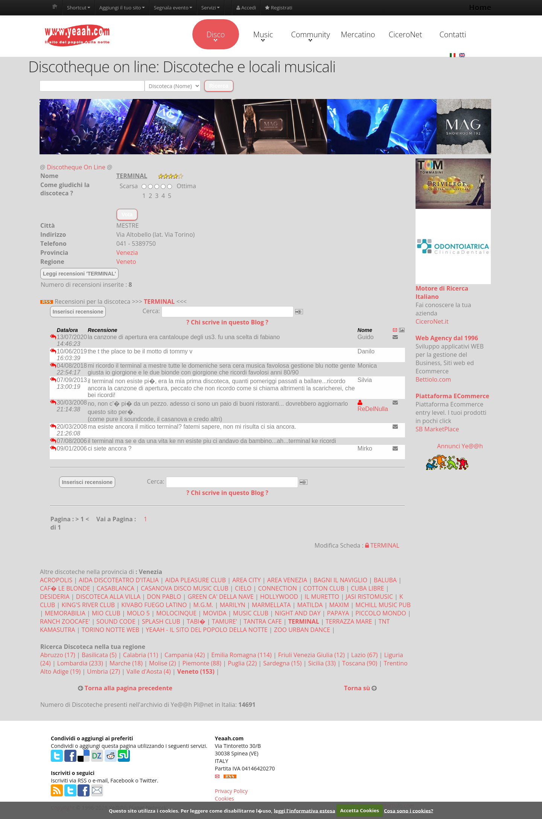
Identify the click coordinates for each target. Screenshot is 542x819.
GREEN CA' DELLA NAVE (221, 596)
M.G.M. (203, 605)
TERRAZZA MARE (349, 621)
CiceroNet (405, 34)
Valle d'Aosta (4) (149, 671)
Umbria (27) (104, 671)
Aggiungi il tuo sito (122, 7)
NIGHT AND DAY (298, 613)
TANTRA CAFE (263, 621)
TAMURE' (224, 621)
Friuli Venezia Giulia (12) (312, 655)
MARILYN (232, 605)
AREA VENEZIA (287, 580)
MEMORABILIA (65, 613)
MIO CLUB (106, 613)
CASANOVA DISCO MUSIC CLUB (184, 588)
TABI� (196, 621)
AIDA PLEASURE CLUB (195, 580)
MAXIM (339, 605)
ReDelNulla (373, 405)
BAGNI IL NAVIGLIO (340, 580)
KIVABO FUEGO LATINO (154, 605)
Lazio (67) (365, 655)
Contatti (452, 34)
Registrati (278, 7)
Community (310, 35)
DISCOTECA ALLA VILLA (108, 596)
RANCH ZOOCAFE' (65, 621)
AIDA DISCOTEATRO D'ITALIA (118, 580)
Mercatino (358, 34)
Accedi (246, 7)
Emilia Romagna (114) (242, 655)
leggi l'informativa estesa (304, 810)
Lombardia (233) (81, 663)
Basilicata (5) (100, 655)
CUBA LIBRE (367, 588)
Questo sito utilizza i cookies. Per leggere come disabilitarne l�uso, (191, 810)
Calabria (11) (141, 655)
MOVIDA (215, 613)
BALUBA (385, 580)
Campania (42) (185, 655)
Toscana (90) (360, 663)
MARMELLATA (271, 605)
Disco (215, 35)
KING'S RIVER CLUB (88, 605)
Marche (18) (127, 663)
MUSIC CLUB (250, 613)
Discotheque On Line (76, 167)
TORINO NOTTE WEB (110, 630)
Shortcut (78, 7)
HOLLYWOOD (279, 596)
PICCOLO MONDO (380, 613)
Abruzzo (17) (58, 655)
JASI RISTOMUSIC (369, 596)
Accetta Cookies (359, 810)
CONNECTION (277, 588)
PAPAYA (338, 613)
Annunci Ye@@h (460, 446)
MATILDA (310, 605)
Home (480, 7)
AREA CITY (246, 580)
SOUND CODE (116, 621)
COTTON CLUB (323, 588)
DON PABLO (164, 596)
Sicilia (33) (323, 663)
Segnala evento (173, 7)
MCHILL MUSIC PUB (383, 605)
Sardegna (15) (283, 663)
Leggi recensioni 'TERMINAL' (79, 274)
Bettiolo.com (433, 379)
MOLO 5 (138, 613)
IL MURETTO (321, 596)
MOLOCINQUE (176, 613)
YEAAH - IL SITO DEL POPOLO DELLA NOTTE (207, 630)
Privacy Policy (231, 791)
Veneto (126, 261)
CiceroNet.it (432, 321)
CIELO (243, 588)
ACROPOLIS (56, 580)
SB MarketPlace (437, 429)
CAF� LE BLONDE (65, 588)
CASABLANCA (115, 588)
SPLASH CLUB (161, 621)
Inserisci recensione (78, 312)
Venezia (127, 252)
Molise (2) (163, 663)
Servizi (210, 7)
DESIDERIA (55, 596)
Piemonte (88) (203, 663)
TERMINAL (159, 301)
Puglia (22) (243, 663)
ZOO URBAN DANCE (302, 630)
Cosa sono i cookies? (408, 810)
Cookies (224, 798)
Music (263, 35)
